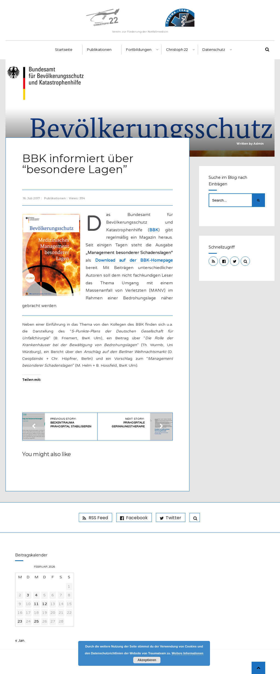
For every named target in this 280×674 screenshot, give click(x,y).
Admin (258, 143)
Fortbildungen (138, 49)
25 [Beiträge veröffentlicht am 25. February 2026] (36, 621)
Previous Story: (70, 422)
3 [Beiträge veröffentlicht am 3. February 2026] (28, 595)
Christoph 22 (177, 49)
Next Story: (128, 422)
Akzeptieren (147, 660)
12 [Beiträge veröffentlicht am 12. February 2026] (44, 604)
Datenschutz (213, 49)
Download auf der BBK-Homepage (134, 260)
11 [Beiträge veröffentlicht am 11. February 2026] (36, 604)
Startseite (63, 49)
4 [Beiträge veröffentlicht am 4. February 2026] (36, 595)
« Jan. (20, 640)
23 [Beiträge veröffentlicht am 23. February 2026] (20, 621)
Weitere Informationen (187, 653)
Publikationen (99, 49)
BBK (153, 229)
